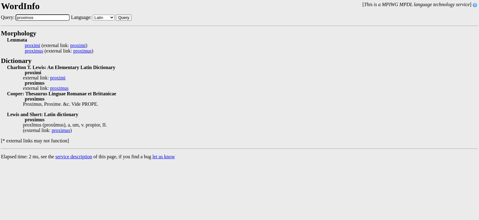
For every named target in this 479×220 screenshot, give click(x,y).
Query (123, 17)
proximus (34, 51)
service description (73, 156)
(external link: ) (56, 45)
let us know (163, 156)
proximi (32, 45)
